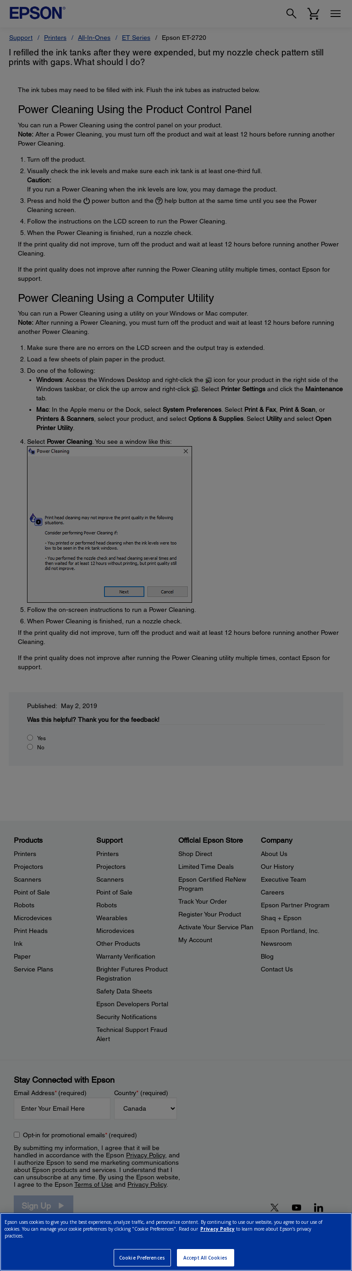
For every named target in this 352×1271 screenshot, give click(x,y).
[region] (176, 1242)
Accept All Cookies (205, 1258)
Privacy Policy (217, 1229)
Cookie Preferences (142, 1258)
